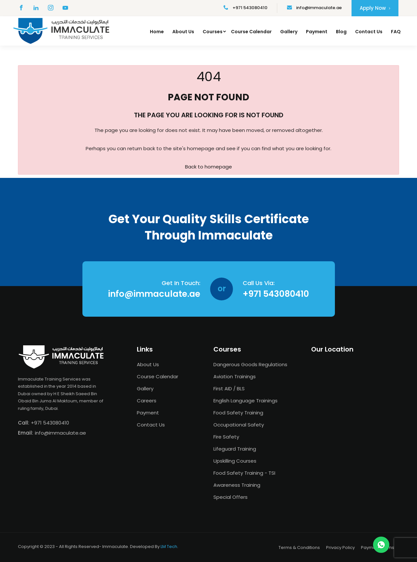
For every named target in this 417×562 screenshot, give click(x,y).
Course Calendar (251, 31)
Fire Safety (226, 436)
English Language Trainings (245, 400)
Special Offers (230, 497)
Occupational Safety (238, 424)
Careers (146, 400)
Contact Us (368, 31)
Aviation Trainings (234, 376)
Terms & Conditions (299, 547)
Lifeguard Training (234, 448)
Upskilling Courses (234, 460)
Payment (316, 31)
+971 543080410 (245, 8)
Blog (341, 31)
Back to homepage (208, 166)
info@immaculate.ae (314, 8)
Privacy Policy (340, 547)
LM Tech (169, 546)
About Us (183, 31)
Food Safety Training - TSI (244, 472)
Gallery (288, 31)
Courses (213, 31)
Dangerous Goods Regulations (250, 364)
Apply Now (375, 8)
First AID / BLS (229, 388)
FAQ (396, 31)
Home (157, 31)
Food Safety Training (238, 412)
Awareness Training (236, 485)
